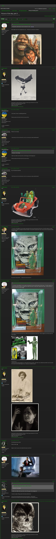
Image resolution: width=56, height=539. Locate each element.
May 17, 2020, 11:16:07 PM (15, 501)
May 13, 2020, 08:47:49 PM (15, 22)
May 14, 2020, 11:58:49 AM (15, 109)
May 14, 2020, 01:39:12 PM (15, 148)
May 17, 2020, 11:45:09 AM (15, 481)
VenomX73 (4, 440)
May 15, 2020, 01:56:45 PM (15, 226)
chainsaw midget (5, 22)
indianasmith (5, 130)
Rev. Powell (4, 109)
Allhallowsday (5, 226)
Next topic (53, 16)
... (11, 19)
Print (54, 19)
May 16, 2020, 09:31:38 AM (15, 367)
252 (24, 19)
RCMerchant (4, 68)
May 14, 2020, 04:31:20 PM (15, 168)
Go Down (2, 19)
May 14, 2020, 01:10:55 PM (15, 129)
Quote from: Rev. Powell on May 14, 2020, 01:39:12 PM (21, 483)
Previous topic (47, 16)
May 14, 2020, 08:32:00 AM (15, 68)
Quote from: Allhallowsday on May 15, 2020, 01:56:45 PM (22, 283)
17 (21, 19)
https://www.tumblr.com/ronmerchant (17, 106)
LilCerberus (4, 481)
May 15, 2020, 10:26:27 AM (15, 187)
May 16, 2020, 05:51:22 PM (15, 440)
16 (19, 19)
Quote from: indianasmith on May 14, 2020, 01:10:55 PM (22, 150)
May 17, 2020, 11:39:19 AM (15, 455)
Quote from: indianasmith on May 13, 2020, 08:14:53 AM (22, 24)
